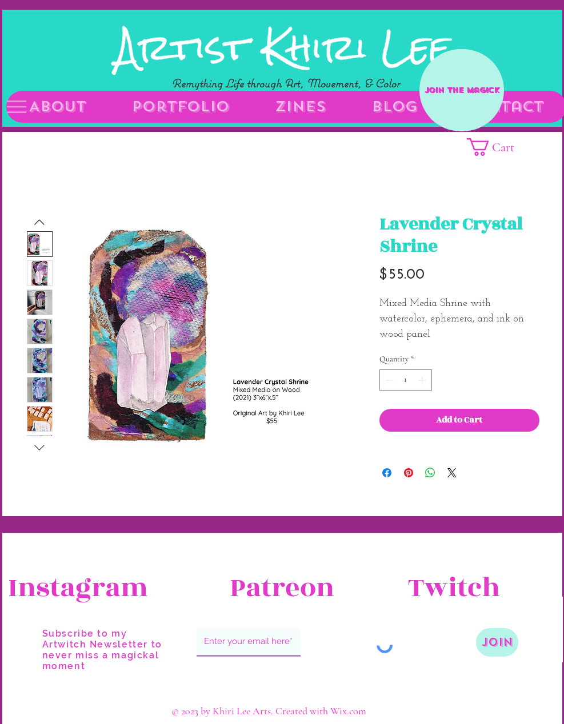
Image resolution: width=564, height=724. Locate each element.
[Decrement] (388, 380)
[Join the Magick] (461, 90)
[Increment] (423, 380)
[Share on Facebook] (387, 473)
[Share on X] (452, 473)
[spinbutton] (405, 380)
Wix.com (348, 711)
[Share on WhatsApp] (430, 473)
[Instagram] (78, 588)
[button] (16, 106)
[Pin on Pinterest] (408, 473)
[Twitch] (477, 588)
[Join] (497, 642)
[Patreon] (282, 588)
